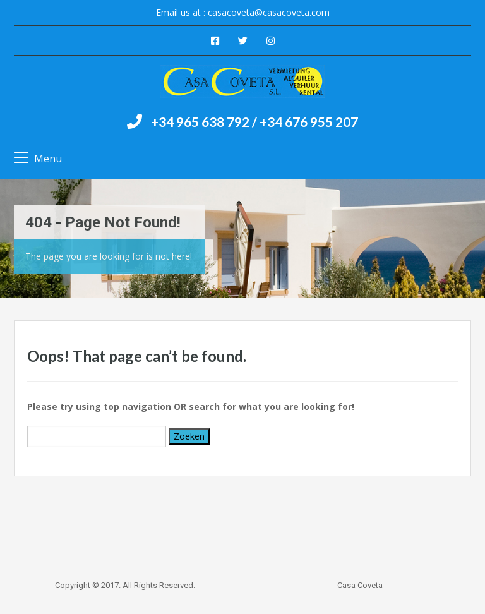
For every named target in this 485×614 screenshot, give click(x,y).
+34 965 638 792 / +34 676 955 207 (254, 121)
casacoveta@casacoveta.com (269, 12)
